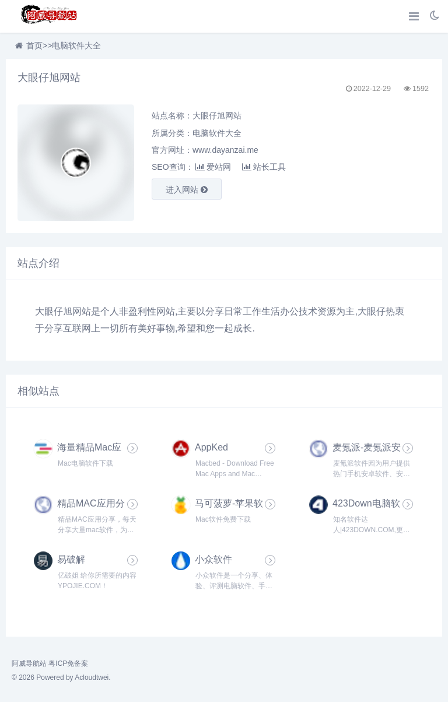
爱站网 (213, 167)
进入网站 (187, 189)
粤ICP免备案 (68, 663)
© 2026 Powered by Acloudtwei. (61, 677)
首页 (34, 45)
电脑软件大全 (76, 45)
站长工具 (264, 167)
